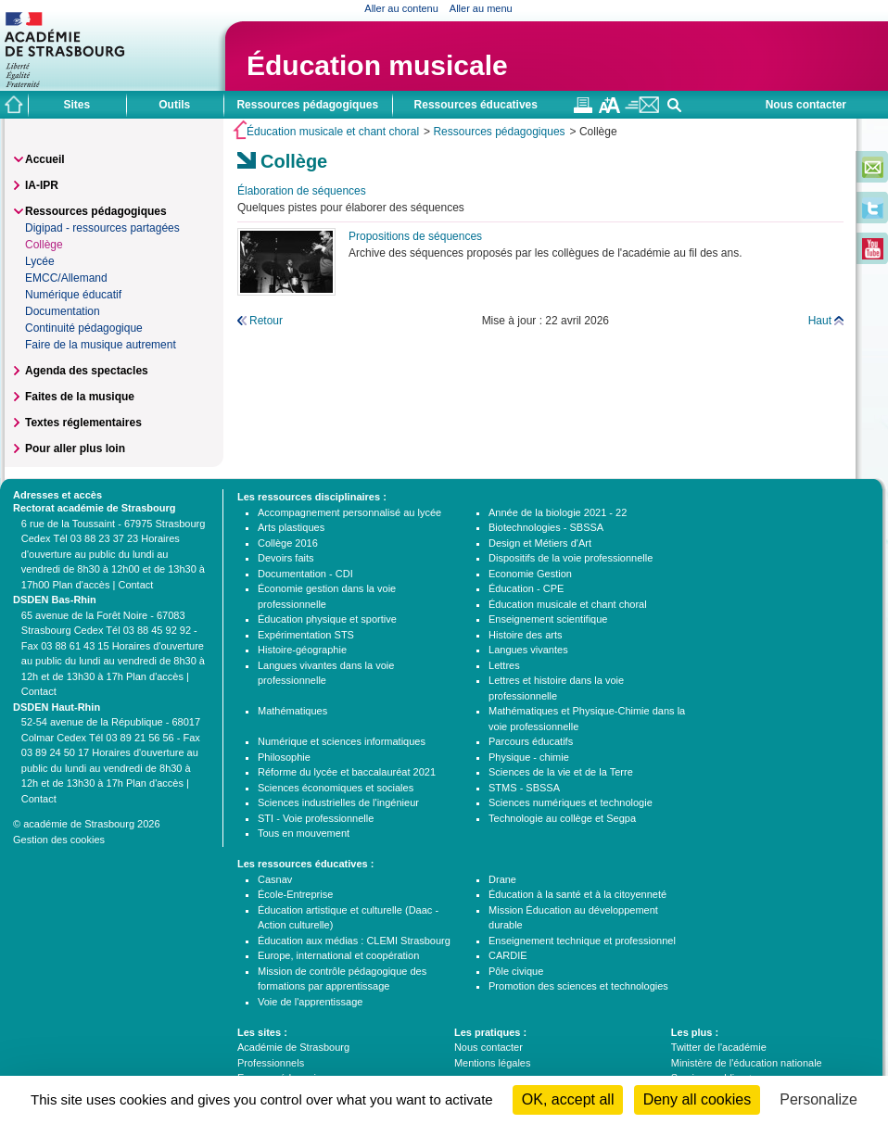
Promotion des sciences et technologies (578, 985)
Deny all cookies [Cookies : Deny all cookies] (697, 1099)
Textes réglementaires (83, 422)
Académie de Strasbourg (293, 1047)
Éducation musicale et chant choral (333, 131)
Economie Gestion (530, 573)
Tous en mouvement (303, 833)
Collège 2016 (288, 543)
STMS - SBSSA (524, 787)
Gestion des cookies (59, 839)
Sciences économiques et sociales (335, 787)
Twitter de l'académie (719, 1047)
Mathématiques (292, 710)
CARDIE (507, 955)
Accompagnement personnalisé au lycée (349, 512)
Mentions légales (492, 1062)
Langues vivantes (528, 649)
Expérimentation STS (306, 634)
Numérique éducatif (73, 294)
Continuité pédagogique (84, 328)
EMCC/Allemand (66, 278)
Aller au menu (481, 8)
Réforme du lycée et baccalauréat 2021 (347, 771)
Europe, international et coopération (338, 955)
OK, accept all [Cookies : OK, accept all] (568, 1099)
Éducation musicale (377, 65)
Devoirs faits (286, 557)
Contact (135, 584)
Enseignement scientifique (547, 619)
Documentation (62, 311)
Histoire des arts (525, 634)
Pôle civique (515, 971)
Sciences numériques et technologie (570, 802)
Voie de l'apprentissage (310, 1001)
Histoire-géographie (302, 649)
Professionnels (270, 1062)
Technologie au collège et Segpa (562, 818)
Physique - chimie (528, 757)
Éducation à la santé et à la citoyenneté (577, 894)
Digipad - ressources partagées (102, 227)
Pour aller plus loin (75, 448)
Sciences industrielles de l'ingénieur (338, 802)
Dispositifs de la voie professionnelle (570, 557)
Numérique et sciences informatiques (341, 741)
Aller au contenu (401, 8)
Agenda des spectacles (86, 370)
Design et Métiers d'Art (539, 543)
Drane (502, 879)
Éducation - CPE (526, 588)
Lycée (40, 261)
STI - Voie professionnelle (316, 818)
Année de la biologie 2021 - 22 (557, 512)
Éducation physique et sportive (327, 619)
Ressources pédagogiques (499, 131)
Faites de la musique (79, 396)
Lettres (504, 665)
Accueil (45, 159)
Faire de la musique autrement (100, 344)
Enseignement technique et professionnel (582, 940)
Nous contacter (806, 104)
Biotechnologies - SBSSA (545, 527)
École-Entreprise (295, 894)
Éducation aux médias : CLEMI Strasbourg (354, 940)
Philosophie (284, 757)
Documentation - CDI (305, 573)
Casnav (275, 879)
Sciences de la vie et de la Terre (560, 771)
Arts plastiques (291, 527)
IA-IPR (41, 185)
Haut (819, 320)
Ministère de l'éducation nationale (746, 1062)
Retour (266, 320)
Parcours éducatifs (530, 741)
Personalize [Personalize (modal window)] (818, 1099)
